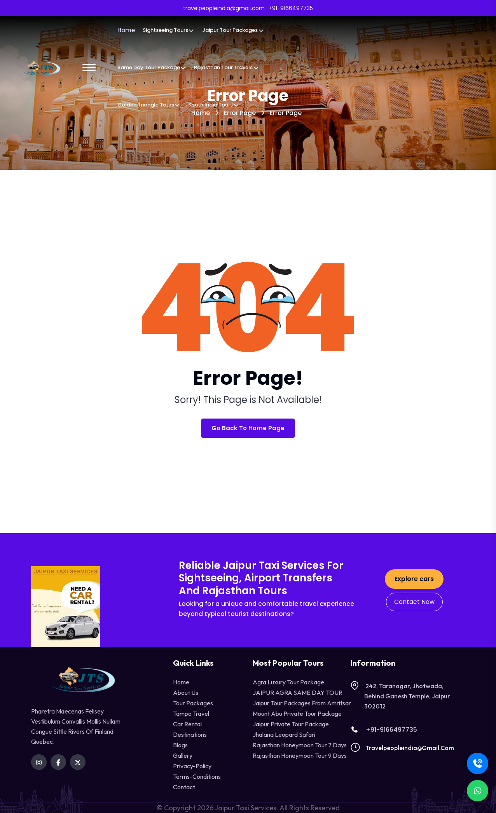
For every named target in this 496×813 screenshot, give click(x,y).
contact (184, 787)
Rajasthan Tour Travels (226, 67)
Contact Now (414, 601)
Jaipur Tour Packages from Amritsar (302, 703)
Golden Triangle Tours (148, 104)
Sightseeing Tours (168, 30)
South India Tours (213, 104)
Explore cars (414, 578)
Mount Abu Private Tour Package (297, 713)
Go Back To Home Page (248, 428)
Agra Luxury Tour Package (288, 682)
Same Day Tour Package (151, 67)
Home (126, 30)
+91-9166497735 (384, 729)
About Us (185, 692)
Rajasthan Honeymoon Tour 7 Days (300, 745)
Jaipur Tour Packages (233, 30)
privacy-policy (192, 766)
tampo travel (191, 713)
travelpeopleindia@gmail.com (410, 748)
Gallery (182, 755)
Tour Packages (193, 703)
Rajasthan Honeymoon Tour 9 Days (300, 755)
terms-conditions (197, 776)
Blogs (180, 745)
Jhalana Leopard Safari (284, 734)
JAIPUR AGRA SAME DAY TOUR (297, 692)
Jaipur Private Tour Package (291, 724)
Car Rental (187, 724)
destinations (190, 734)
